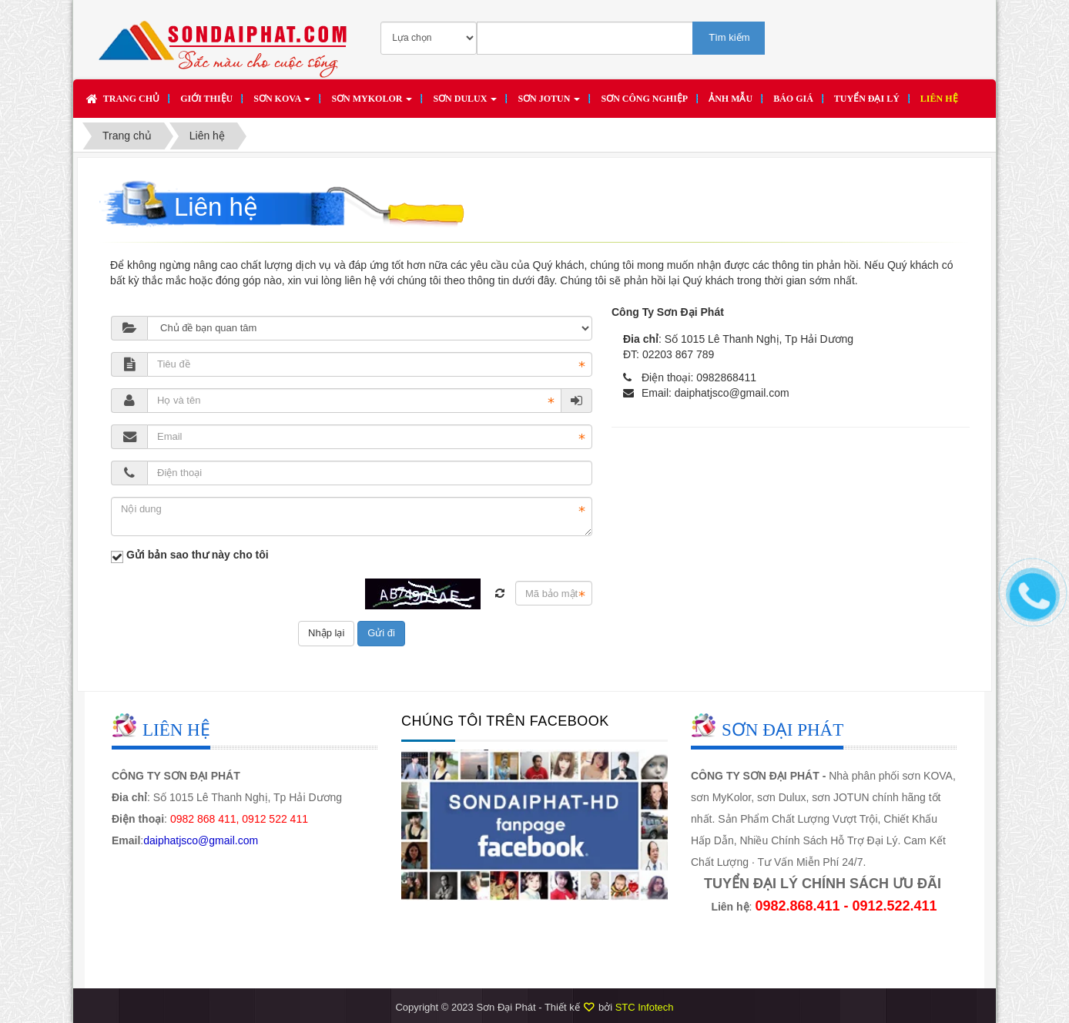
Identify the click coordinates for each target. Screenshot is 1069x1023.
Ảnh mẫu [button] (730, 98)
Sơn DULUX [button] (465, 103)
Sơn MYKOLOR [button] (371, 103)
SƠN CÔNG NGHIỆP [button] (644, 98)
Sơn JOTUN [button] (549, 103)
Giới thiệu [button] (206, 98)
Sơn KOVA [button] (281, 103)
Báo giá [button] (793, 98)
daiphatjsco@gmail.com (732, 393)
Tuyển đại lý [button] (867, 98)
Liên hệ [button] (939, 98)
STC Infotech (644, 1007)
